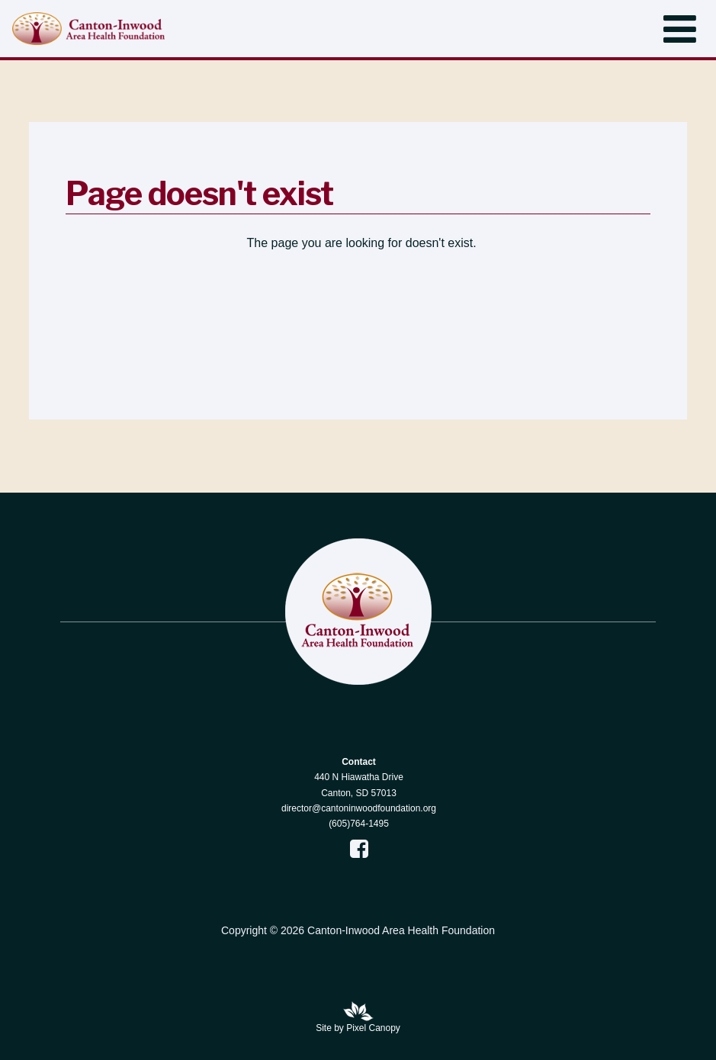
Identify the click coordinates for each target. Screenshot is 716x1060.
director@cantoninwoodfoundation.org (358, 808)
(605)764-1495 (359, 823)
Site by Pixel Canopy (358, 1028)
